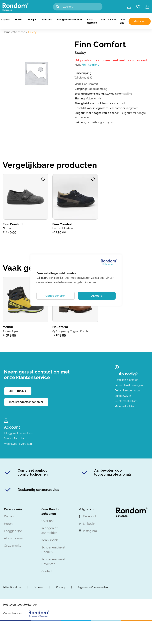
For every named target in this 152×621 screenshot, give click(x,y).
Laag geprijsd (92, 21)
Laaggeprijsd (13, 531)
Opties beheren (55, 295)
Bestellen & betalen (126, 379)
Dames (5, 19)
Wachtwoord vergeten (18, 443)
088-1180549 (17, 391)
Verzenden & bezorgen (129, 385)
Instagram (90, 531)
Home (6, 32)
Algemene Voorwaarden (93, 587)
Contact (46, 571)
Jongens (47, 19)
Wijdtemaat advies (126, 401)
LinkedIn (89, 523)
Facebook (90, 516)
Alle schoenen (14, 538)
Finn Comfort (90, 64)
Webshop (139, 21)
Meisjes (32, 19)
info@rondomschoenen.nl (26, 402)
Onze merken (13, 545)
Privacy (60, 587)
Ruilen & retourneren (127, 390)
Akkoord (96, 295)
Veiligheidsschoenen (69, 19)
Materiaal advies (125, 406)
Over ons (123, 21)
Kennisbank (49, 540)
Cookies (38, 587)
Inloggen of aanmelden (18, 433)
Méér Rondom (12, 587)
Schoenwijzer (123, 395)
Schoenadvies (108, 19)
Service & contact (15, 438)
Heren (18, 19)
